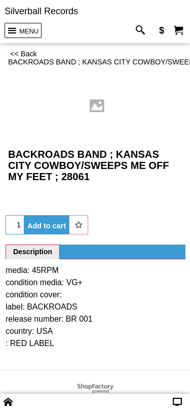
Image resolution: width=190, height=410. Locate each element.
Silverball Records (41, 11)
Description (32, 252)
